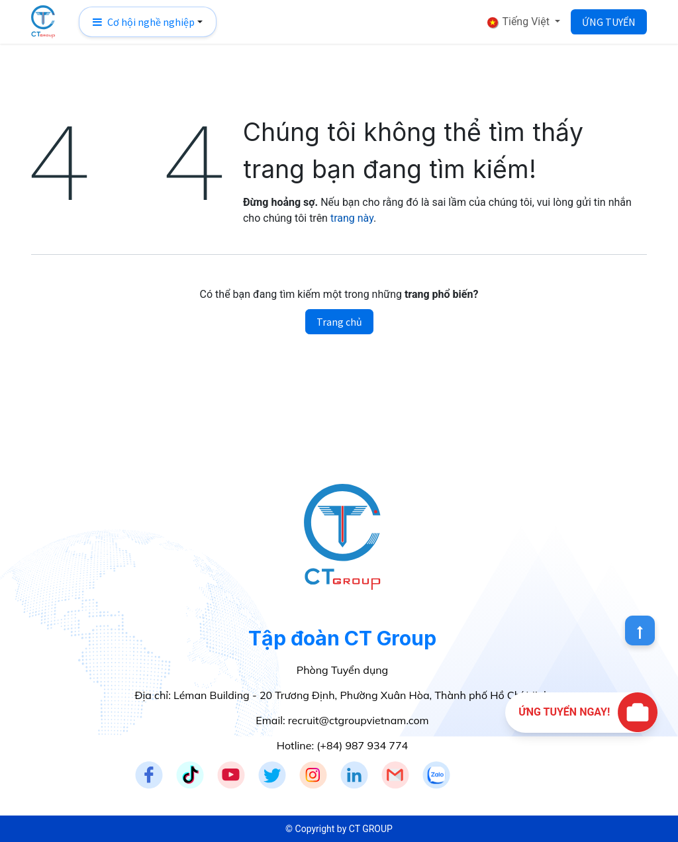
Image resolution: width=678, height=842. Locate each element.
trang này (351, 218)
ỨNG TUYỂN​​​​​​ (609, 21)
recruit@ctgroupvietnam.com (358, 720)
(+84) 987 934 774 (362, 745)
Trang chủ (339, 321)
